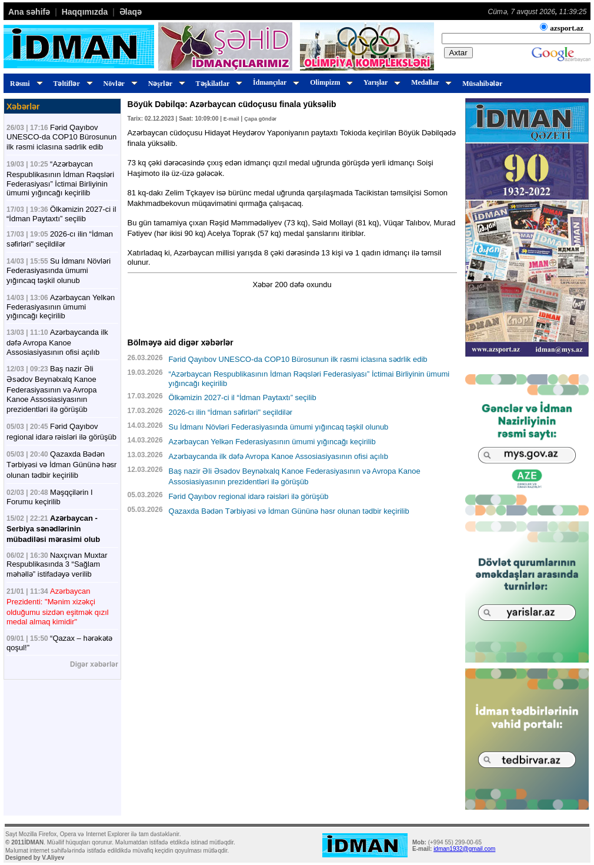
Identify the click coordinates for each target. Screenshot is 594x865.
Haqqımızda (85, 11)
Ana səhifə (29, 11)
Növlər (119, 83)
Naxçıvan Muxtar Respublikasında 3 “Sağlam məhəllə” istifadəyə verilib (57, 564)
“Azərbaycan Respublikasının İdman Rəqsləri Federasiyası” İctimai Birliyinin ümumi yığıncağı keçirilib (60, 178)
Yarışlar (380, 82)
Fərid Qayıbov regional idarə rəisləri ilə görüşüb (249, 496)
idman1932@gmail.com (464, 849)
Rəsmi (24, 83)
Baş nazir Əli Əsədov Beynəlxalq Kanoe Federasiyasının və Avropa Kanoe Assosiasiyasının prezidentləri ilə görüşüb (51, 389)
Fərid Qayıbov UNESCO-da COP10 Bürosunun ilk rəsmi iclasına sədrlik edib (61, 137)
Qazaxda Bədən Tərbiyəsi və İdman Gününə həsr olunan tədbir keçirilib (61, 465)
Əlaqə (130, 11)
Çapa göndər (260, 119)
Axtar (458, 52)
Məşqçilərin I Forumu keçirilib (49, 497)
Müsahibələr (482, 83)
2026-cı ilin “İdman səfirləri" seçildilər (231, 412)
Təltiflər (71, 83)
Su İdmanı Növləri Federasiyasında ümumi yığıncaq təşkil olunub (58, 271)
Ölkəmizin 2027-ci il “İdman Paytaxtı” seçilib (61, 214)
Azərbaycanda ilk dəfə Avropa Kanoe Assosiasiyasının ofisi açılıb (57, 342)
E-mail (231, 119)
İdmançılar (274, 82)
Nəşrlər (165, 83)
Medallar (430, 82)
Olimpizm (329, 82)
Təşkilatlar (217, 83)
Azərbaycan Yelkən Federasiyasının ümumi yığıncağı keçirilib (60, 306)
